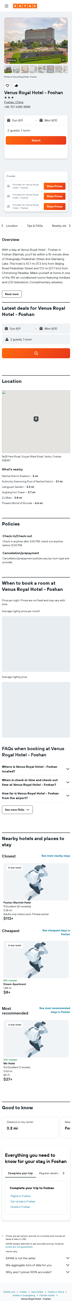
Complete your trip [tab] (20, 1173)
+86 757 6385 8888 (17, 107)
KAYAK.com (9, 1291)
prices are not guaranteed (19, 1246)
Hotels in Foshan (20, 1207)
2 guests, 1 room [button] (18, 130)
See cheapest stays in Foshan (56, 932)
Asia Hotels (37, 1291)
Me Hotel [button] (9, 1063)
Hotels (23, 1291)
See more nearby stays (55, 855)
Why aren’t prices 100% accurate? (38, 1272)
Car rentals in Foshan (23, 1201)
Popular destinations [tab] (53, 1173)
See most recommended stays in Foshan (54, 1010)
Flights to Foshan (21, 1196)
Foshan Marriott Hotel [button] (17, 902)
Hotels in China (56, 1291)
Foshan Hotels (47, 1295)
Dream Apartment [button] (14, 984)
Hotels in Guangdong (24, 1295)
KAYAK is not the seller (38, 1258)
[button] (6, 6)
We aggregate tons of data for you (38, 1265)
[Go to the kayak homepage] (25, 6)
